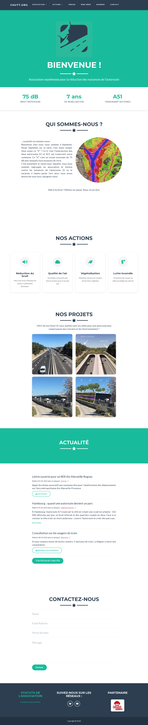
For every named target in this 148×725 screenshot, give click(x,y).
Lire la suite (36, 523)
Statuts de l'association (30, 694)
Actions (58, 4)
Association (39, 4)
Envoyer (39, 667)
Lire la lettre (41, 494)
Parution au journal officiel (30, 702)
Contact (114, 4)
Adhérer (100, 4)
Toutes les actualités (48, 560)
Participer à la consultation (47, 550)
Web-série (86, 4)
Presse (72, 4)
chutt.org (19, 4)
